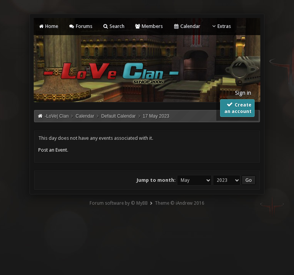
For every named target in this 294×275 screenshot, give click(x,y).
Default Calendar (118, 116)
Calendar (186, 26)
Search (113, 26)
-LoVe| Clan (57, 116)
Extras (221, 26)
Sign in (243, 93)
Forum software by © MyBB (119, 203)
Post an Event (52, 150)
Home (48, 26)
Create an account (238, 107)
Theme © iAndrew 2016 (179, 203)
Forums (80, 26)
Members (149, 26)
